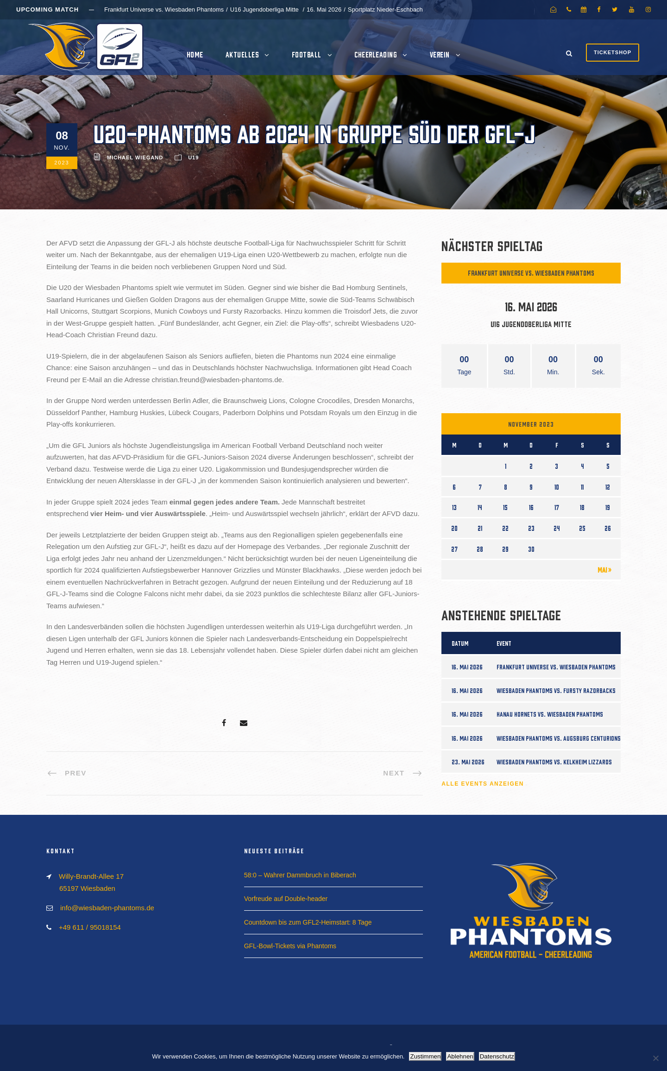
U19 (193, 157)
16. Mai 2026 (467, 666)
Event (504, 643)
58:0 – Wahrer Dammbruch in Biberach (300, 875)
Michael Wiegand (135, 157)
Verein (440, 54)
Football (306, 54)
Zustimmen (425, 1056)
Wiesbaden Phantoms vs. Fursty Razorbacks (556, 690)
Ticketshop (612, 52)
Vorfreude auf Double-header (286, 898)
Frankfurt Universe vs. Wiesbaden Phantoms (531, 273)
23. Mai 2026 (468, 761)
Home (195, 54)
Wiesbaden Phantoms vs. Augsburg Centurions (559, 738)
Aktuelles (242, 54)
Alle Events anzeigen (482, 784)
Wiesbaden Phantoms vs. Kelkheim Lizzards (554, 761)
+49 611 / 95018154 (90, 927)
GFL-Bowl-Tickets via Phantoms (290, 946)
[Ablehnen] (655, 1058)
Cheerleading (375, 54)
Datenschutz (497, 1056)
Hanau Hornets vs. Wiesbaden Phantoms (550, 714)
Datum (460, 643)
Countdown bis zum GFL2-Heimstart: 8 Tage (308, 922)
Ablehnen (460, 1056)
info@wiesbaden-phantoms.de (107, 908)
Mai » (604, 569)
